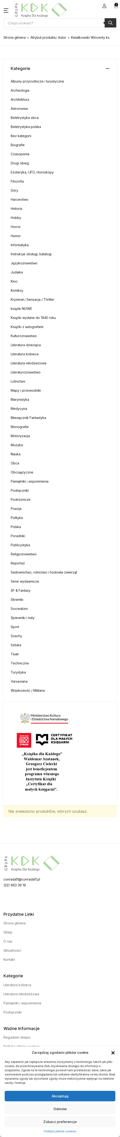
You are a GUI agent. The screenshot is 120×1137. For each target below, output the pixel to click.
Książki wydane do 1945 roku (33, 318)
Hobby (16, 218)
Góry (14, 190)
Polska (16, 527)
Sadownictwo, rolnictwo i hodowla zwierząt (44, 572)
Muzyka (17, 445)
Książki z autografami (27, 327)
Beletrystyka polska (26, 127)
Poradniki (18, 536)
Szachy (16, 636)
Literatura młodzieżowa (28, 363)
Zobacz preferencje (60, 1122)
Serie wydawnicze (25, 581)
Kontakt (9, 959)
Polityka (17, 518)
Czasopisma (20, 154)
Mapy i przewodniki (26, 390)
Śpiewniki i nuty (22, 618)
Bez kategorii (21, 136)
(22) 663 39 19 (14, 885)
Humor (16, 236)
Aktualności (12, 950)
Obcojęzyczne (22, 472)
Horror (16, 227)
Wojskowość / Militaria (28, 690)
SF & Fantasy (21, 590)
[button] (113, 1052)
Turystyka (18, 672)
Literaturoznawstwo (26, 372)
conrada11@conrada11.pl (21, 879)
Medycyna (19, 409)
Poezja (16, 509)
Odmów (60, 1109)
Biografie (18, 145)
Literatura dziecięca (26, 345)
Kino (14, 281)
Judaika (17, 272)
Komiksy (17, 290)
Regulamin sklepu (17, 1037)
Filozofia (17, 181)
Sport (15, 627)
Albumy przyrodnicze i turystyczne (37, 81)
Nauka (16, 454)
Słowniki (17, 599)
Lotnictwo (18, 381)
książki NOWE (21, 309)
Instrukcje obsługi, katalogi (31, 254)
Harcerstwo (19, 199)
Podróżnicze (21, 499)
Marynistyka (20, 399)
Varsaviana (19, 681)
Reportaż (18, 563)
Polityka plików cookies (60, 1131)
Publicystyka (20, 545)
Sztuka (16, 645)
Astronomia (19, 109)
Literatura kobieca (24, 354)
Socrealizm (19, 609)
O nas (7, 941)
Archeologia (20, 90)
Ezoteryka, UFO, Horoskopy (32, 172)
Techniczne (20, 663)
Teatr (15, 654)
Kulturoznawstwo (24, 336)
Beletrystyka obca (25, 118)
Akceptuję (60, 1096)
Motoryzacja (20, 436)
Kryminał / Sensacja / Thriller (32, 299)
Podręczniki (20, 490)
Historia (16, 209)
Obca (15, 463)
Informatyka (20, 245)
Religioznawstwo (24, 554)
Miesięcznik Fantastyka (28, 418)
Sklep (7, 932)
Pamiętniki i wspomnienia (29, 481)
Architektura (20, 99)
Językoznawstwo (24, 263)
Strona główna (14, 37)
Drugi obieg (20, 163)
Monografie (20, 427)
